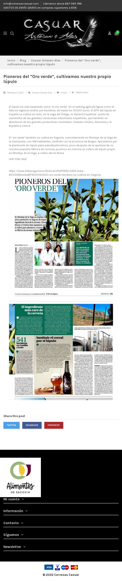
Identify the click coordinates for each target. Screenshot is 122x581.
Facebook (32, 425)
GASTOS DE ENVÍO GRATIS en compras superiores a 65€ (40, 7)
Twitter (11, 425)
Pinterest (54, 425)
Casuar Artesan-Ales (42, 92)
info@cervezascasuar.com (21, 3)
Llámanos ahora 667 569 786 (62, 3)
